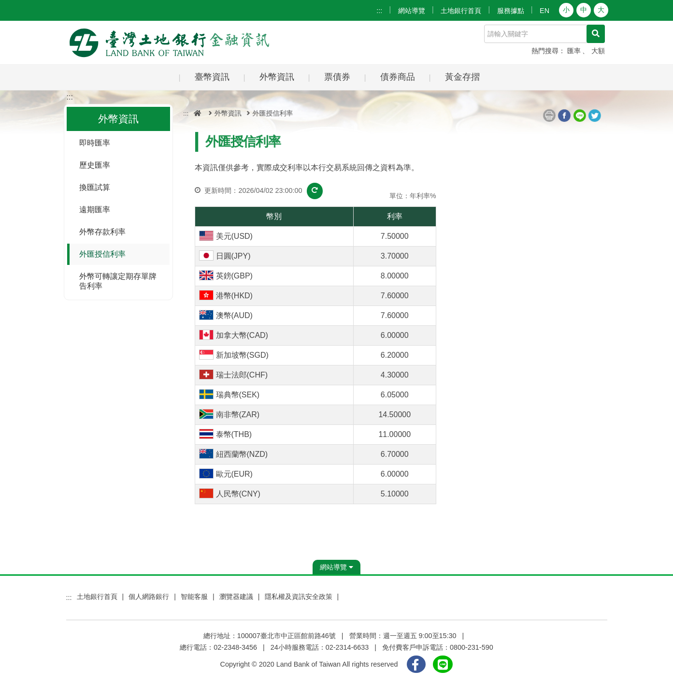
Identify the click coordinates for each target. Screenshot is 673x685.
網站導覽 (411, 11)
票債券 (337, 77)
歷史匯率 (94, 165)
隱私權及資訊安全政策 (298, 596)
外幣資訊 (276, 77)
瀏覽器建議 (236, 596)
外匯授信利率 (102, 254)
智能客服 (194, 596)
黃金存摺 (462, 77)
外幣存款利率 (102, 232)
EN (544, 11)
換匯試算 (94, 187)
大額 (598, 51)
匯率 (574, 51)
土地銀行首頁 (461, 11)
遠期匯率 (94, 209)
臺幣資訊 (212, 77)
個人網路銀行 (149, 596)
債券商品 (397, 77)
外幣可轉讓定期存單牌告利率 (118, 281)
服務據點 (510, 11)
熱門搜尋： (548, 51)
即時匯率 (94, 143)
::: (379, 11)
